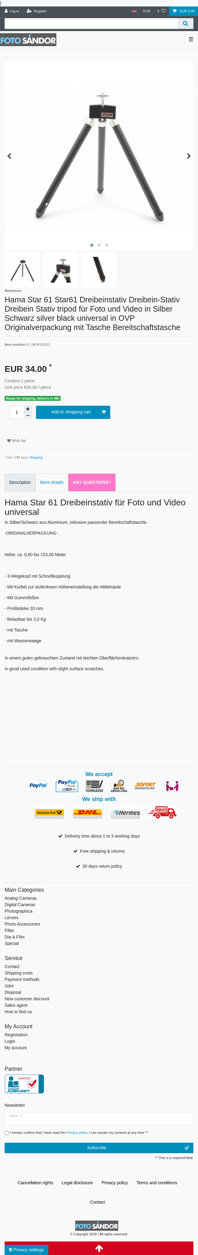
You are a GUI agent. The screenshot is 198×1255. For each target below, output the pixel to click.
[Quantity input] (16, 412)
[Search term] (91, 23)
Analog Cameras (21, 898)
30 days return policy (102, 866)
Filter (9, 930)
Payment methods (22, 979)
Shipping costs (19, 972)
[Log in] (11, 11)
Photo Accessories (22, 924)
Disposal (13, 992)
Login (10, 1041)
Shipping (36, 457)
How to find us (18, 1011)
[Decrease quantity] (27, 415)
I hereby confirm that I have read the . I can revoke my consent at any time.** (79, 1132)
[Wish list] (161, 11)
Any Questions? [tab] (92, 482)
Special (12, 943)
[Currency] (147, 11)
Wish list (16, 441)
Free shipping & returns (102, 851)
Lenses (11, 917)
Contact (12, 966)
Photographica (18, 911)
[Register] (36, 11)
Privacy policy (115, 1182)
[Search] (185, 23)
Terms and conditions (156, 1182)
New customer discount (27, 998)
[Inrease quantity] (27, 409)
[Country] (133, 11)
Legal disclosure (77, 1182)
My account (16, 1047)
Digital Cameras (20, 904)
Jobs (9, 985)
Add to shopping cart (78, 412)
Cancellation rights (35, 1182)
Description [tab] (20, 482)
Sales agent (16, 1005)
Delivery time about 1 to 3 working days (102, 836)
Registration (16, 1034)
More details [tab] (51, 482)
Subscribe (138, 1148)
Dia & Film (15, 936)
